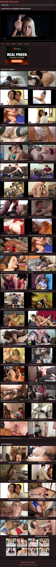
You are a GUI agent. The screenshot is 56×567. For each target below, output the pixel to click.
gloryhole (27, 43)
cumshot (8, 43)
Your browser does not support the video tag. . (28, 26)
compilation (20, 43)
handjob (13, 43)
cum (3, 43)
